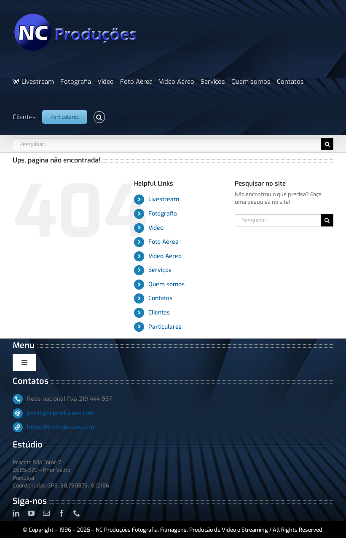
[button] (99, 117)
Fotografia (162, 214)
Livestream (163, 199)
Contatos (160, 298)
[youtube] (31, 513)
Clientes (159, 313)
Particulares (165, 327)
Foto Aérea (163, 242)
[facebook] (61, 513)
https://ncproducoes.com (60, 427)
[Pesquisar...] (167, 144)
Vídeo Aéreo (165, 256)
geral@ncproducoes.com (60, 413)
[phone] (76, 513)
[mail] (46, 513)
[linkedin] (16, 513)
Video (156, 228)
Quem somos (166, 284)
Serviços (160, 270)
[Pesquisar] (327, 144)
